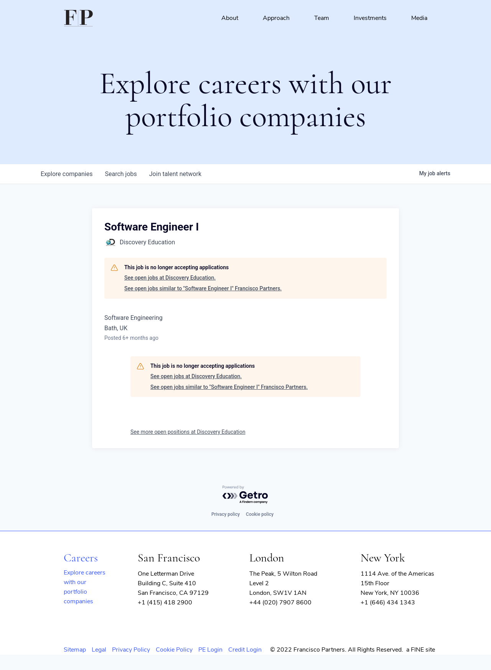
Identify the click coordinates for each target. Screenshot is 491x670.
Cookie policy (260, 514)
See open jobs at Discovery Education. (170, 278)
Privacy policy (225, 514)
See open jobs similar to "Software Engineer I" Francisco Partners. (203, 288)
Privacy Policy (131, 649)
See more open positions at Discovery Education (188, 432)
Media (419, 18)
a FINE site (420, 649)
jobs (121, 174)
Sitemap (75, 649)
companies (66, 174)
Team (321, 18)
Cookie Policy (174, 649)
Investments (370, 18)
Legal (99, 649)
